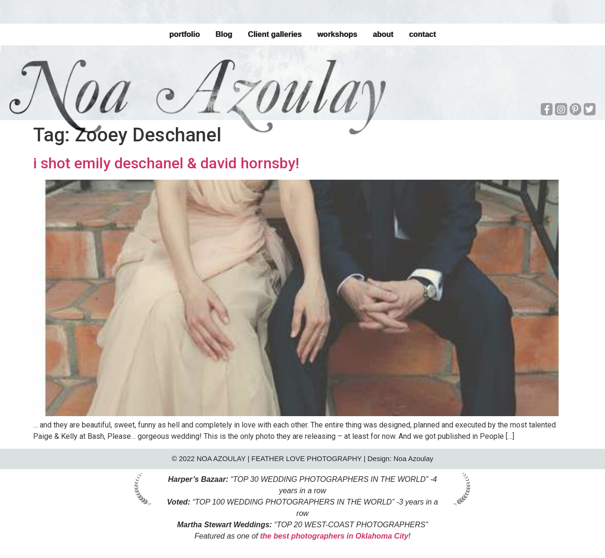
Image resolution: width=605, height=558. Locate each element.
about (383, 34)
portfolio (184, 34)
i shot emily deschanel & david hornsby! (166, 163)
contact (422, 34)
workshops (337, 34)
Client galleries (275, 34)
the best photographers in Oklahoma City (334, 536)
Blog (224, 34)
